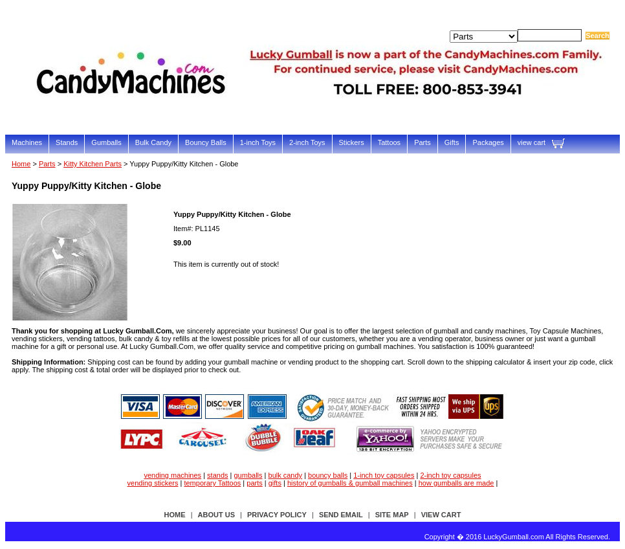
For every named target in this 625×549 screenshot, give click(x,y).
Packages (487, 142)
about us (216, 515)
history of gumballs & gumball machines (350, 483)
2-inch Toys (307, 142)
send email (341, 515)
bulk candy (286, 475)
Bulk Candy (153, 142)
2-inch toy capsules (450, 475)
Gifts (451, 142)
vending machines (172, 475)
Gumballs (106, 142)
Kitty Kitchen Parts (92, 164)
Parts (422, 142)
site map (392, 515)
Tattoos (389, 142)
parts (254, 483)
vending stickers (153, 483)
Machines (27, 142)
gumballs (248, 475)
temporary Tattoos (212, 483)
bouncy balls (327, 475)
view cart (531, 142)
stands (217, 475)
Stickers (351, 142)
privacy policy (277, 515)
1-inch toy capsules (383, 475)
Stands (67, 142)
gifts (275, 483)
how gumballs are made (456, 483)
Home (21, 164)
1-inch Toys (258, 142)
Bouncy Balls (205, 142)
